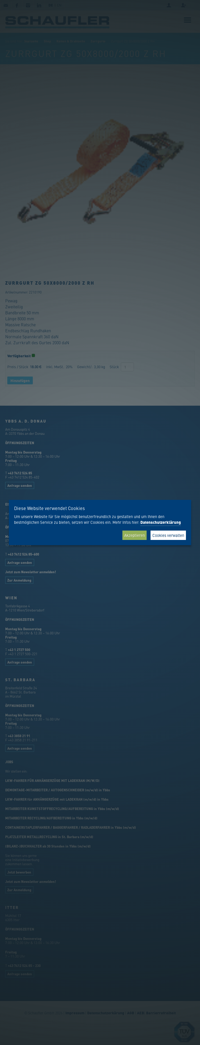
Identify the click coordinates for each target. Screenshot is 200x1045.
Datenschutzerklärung (160, 522)
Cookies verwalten (168, 535)
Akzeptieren (134, 535)
